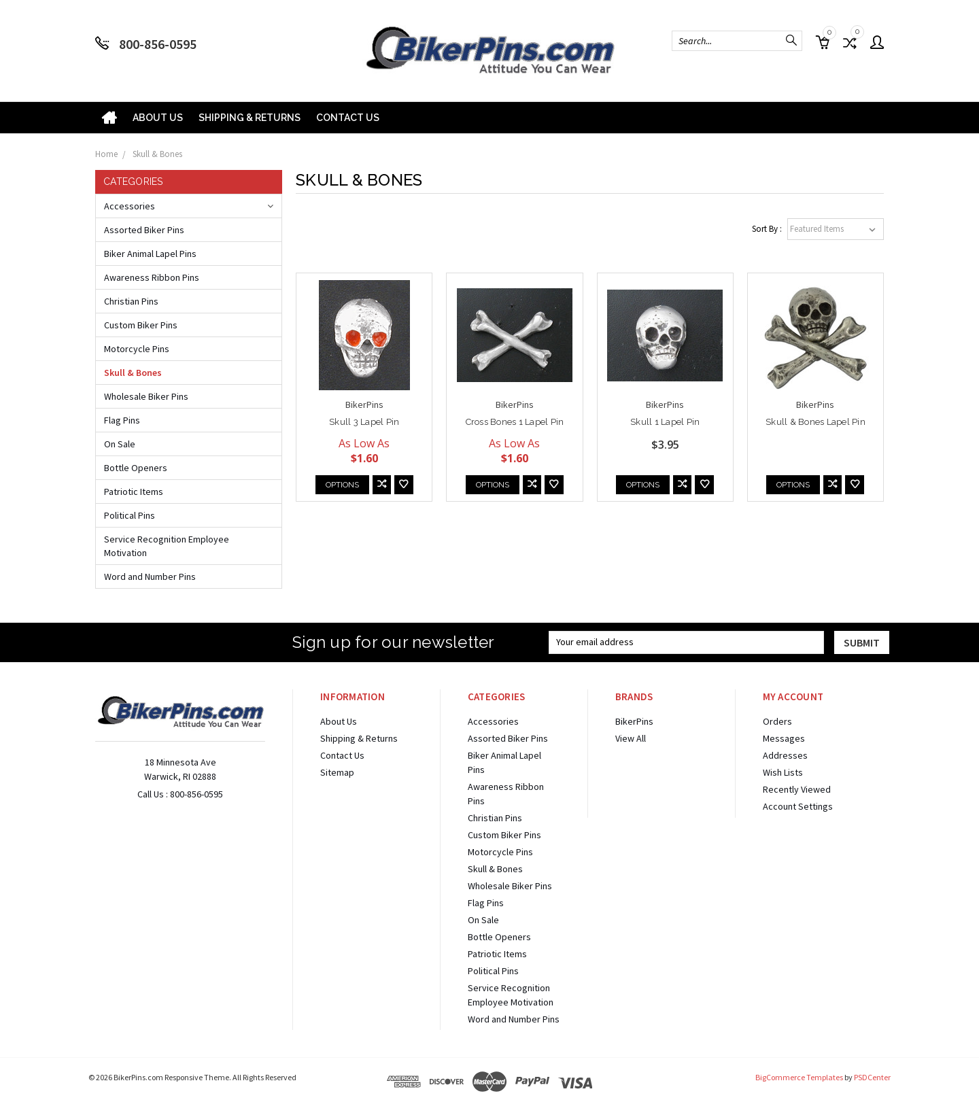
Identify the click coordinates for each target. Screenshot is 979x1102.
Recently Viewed (797, 789)
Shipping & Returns (249, 117)
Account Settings (798, 806)
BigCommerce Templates (799, 1077)
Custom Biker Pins (140, 325)
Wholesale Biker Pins (146, 396)
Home (106, 154)
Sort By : (767, 229)
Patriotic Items (133, 491)
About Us (158, 117)
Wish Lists (783, 772)
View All (630, 738)
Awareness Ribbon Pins (151, 277)
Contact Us (347, 117)
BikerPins (634, 721)
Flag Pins (122, 420)
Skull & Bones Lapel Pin (815, 422)
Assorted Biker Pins (144, 230)
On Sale (119, 444)
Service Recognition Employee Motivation (166, 546)
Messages (784, 738)
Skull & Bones (157, 154)
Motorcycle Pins (136, 349)
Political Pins (129, 515)
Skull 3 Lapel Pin (364, 422)
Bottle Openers (135, 468)
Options (342, 484)
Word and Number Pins (150, 576)
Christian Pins (131, 301)
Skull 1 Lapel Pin (665, 422)
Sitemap (337, 772)
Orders (777, 721)
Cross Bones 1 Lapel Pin (515, 422)
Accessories (129, 206)
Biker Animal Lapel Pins (150, 253)
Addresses (785, 755)
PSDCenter (872, 1077)
